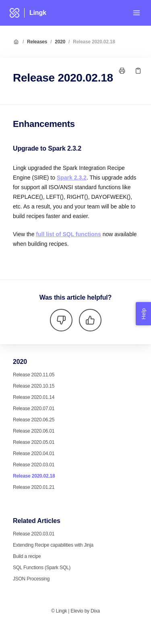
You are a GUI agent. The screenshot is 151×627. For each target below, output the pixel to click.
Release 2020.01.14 (33, 397)
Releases (37, 42)
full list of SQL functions (68, 234)
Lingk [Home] (37, 12)
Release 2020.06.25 (33, 420)
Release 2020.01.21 (33, 487)
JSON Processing (31, 579)
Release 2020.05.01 (33, 442)
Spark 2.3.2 (72, 177)
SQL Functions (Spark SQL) (41, 567)
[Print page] (122, 70)
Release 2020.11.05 (33, 375)
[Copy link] (138, 70)
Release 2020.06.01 (33, 431)
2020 (60, 42)
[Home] (14, 13)
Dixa (95, 611)
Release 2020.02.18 (94, 42)
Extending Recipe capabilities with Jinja (53, 545)
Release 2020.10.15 (33, 386)
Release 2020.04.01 (33, 453)
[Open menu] (136, 12)
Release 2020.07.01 (33, 408)
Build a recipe (27, 556)
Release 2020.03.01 (33, 465)
